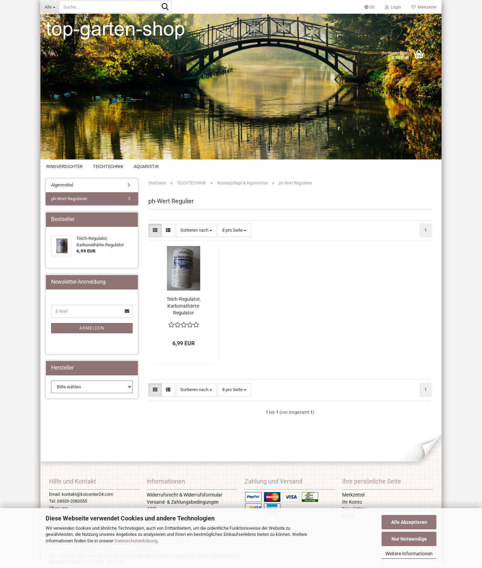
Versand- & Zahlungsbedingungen (183, 502)
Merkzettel (423, 7)
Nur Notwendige (409, 539)
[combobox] (196, 230)
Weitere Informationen (409, 553)
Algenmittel (62, 185)
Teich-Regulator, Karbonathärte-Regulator (184, 305)
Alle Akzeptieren (409, 522)
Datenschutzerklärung (136, 540)
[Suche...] (50, 7)
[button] (369, 7)
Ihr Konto (352, 502)
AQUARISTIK (146, 166)
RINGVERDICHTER (64, 166)
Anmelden (92, 328)
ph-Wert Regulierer (69, 198)
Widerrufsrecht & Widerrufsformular (184, 495)
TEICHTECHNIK (108, 166)
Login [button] (393, 7)
